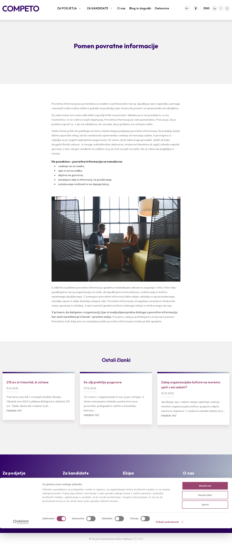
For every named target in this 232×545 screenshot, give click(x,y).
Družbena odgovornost (198, 491)
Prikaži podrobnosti (167, 538)
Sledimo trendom (14, 491)
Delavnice (162, 8)
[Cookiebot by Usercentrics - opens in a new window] (21, 538)
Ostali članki (116, 360)
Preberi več (14, 410)
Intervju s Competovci (137, 481)
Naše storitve (12, 481)
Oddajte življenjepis (75, 486)
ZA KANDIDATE (97, 8)
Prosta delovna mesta (77, 481)
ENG (207, 8)
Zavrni (205, 521)
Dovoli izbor (205, 512)
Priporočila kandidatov (78, 491)
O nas (121, 8)
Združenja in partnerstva (199, 486)
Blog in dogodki (140, 8)
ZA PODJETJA (67, 8)
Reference (9, 486)
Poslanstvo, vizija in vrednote (202, 481)
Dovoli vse (205, 502)
